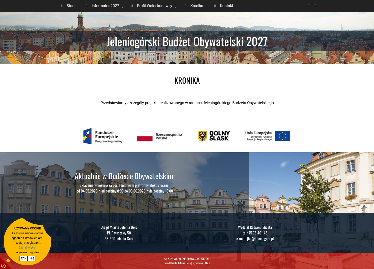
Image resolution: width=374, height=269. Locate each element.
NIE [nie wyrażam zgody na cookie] (32, 258)
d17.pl (208, 263)
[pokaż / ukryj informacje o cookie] (6, 263)
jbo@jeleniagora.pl (260, 238)
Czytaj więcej (27, 247)
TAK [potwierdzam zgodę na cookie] (23, 258)
